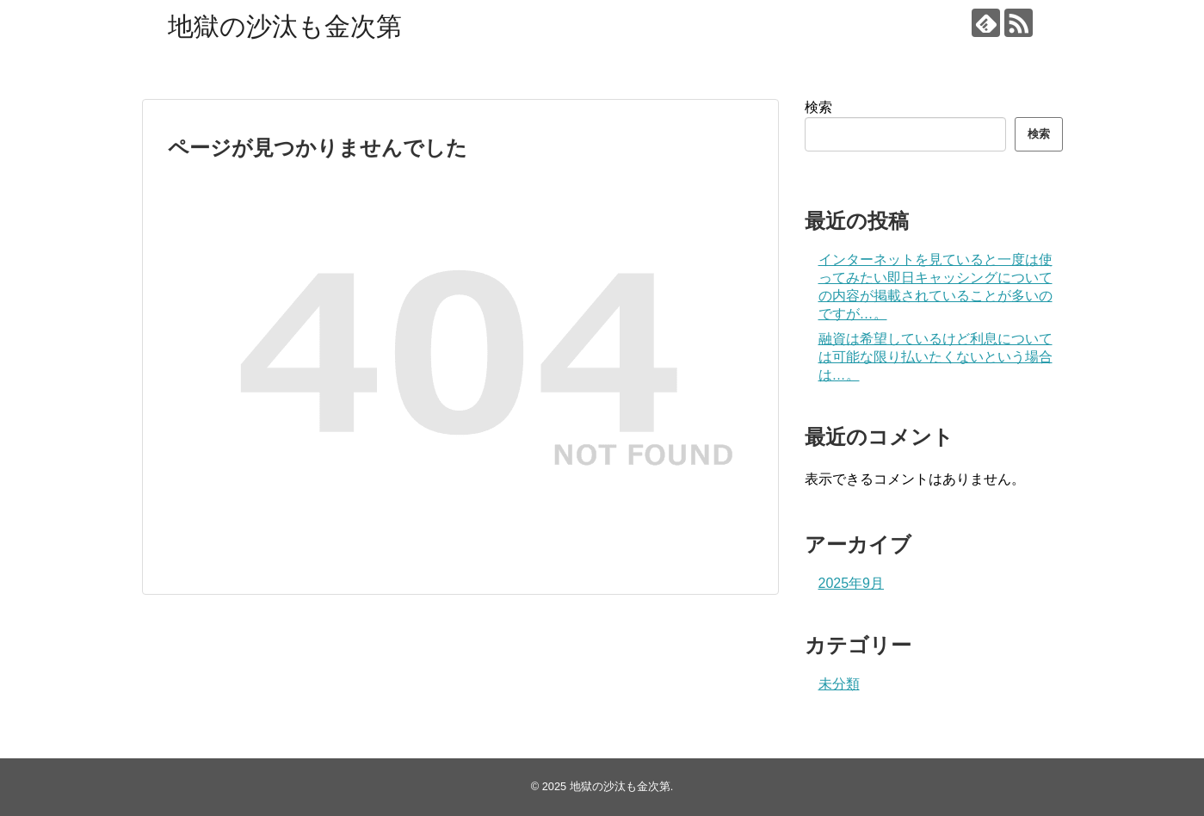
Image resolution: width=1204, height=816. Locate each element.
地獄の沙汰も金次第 (285, 26)
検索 (818, 107)
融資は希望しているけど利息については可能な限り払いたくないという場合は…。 (935, 356)
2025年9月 (851, 583)
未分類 (839, 684)
